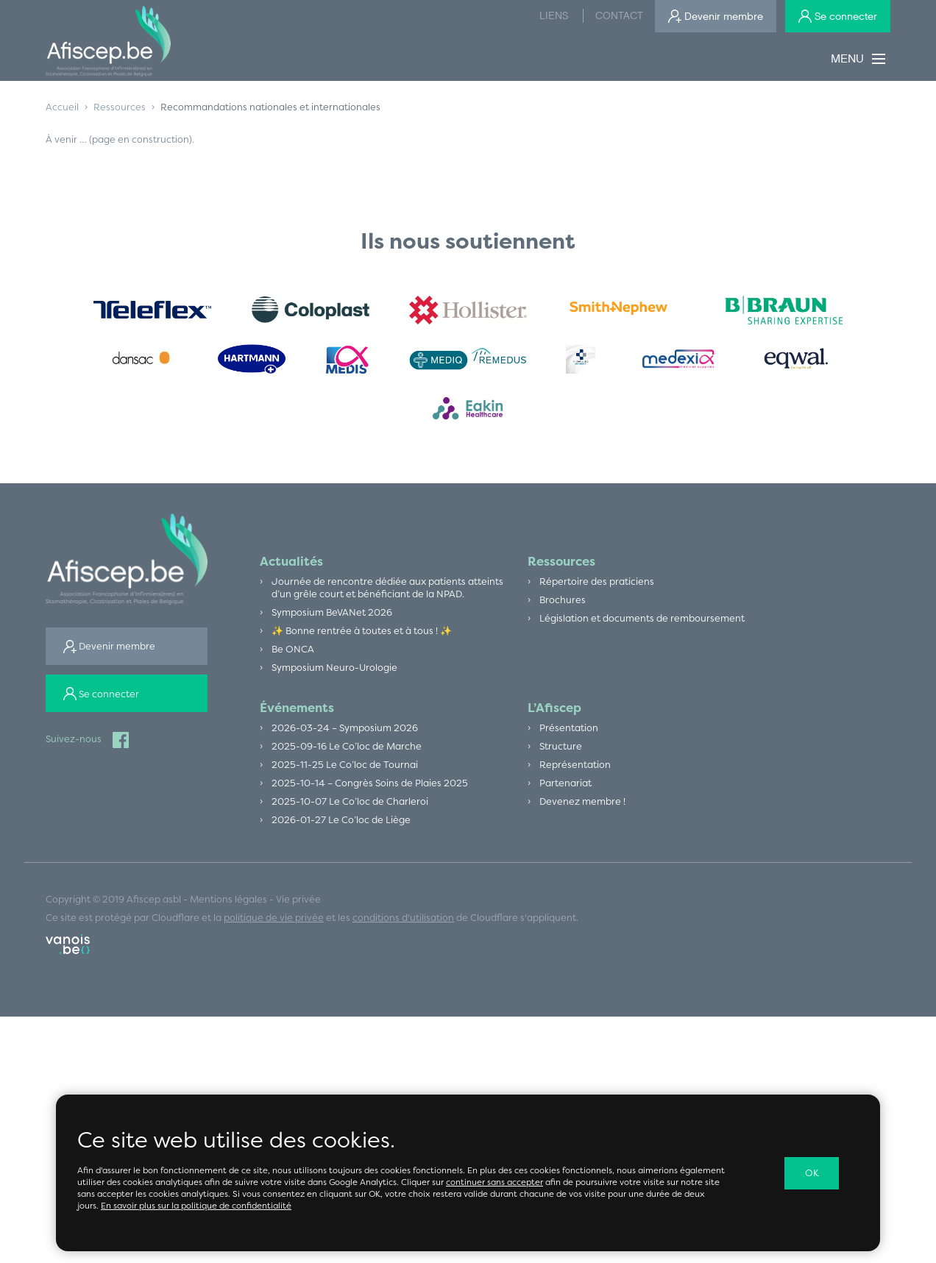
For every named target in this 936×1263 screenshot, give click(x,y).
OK (812, 1173)
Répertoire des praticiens (597, 582)
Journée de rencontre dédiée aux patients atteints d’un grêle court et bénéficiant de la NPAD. (390, 589)
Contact (619, 16)
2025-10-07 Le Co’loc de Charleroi (351, 809)
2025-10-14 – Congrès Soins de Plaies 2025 (372, 790)
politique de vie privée (274, 928)
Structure (561, 752)
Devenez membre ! (583, 809)
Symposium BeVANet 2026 (333, 615)
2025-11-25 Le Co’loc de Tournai (346, 771)
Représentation (575, 771)
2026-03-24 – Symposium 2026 (346, 733)
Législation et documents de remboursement (643, 620)
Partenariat (565, 790)
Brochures (562, 601)
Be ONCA (294, 653)
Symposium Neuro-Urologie (336, 672)
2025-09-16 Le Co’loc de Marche (348, 752)
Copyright (68, 909)
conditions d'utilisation (403, 928)
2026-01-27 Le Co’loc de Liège (343, 829)
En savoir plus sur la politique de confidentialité (199, 1206)
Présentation (568, 733)
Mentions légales (229, 909)
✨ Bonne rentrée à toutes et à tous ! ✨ (365, 634)
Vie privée (300, 909)
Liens (553, 16)
